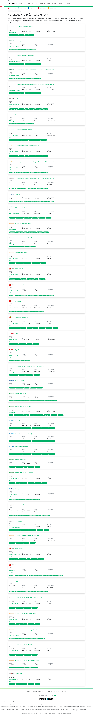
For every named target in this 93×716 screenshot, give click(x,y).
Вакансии (56, 691)
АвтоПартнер (19, 548)
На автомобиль (19, 521)
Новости (60, 3)
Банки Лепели (17, 11)
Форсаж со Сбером (20, 459)
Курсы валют (22, 3)
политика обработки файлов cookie (47, 713)
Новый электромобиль (21, 252)
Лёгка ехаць (18, 115)
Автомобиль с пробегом (22, 446)
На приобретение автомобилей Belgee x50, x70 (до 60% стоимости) (34, 70)
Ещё (73, 3)
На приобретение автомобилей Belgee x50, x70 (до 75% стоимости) (34, 84)
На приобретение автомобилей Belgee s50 (27, 55)
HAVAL (17, 98)
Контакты (63, 691)
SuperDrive (18, 350)
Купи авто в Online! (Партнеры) (24, 406)
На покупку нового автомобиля (24, 644)
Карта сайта (48, 691)
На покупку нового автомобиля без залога (27, 660)
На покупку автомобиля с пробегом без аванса (28, 535)
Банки (48, 3)
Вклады (42, 3)
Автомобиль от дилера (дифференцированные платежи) (31, 434)
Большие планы (19, 380)
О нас (28, 691)
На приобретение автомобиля (23, 129)
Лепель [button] (10, 1)
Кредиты (30, 3)
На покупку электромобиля (23, 223)
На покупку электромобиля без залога (26, 238)
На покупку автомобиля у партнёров (25, 613)
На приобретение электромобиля (24, 41)
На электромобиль (20, 505)
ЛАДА (16, 581)
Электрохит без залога (21, 317)
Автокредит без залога (21, 489)
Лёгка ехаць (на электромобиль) (24, 26)
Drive (16, 333)
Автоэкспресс (19, 268)
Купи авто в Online (20, 393)
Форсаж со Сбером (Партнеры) (24, 472)
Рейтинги (68, 3)
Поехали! (17, 194)
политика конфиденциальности (29, 713)
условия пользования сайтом (64, 713)
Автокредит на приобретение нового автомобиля (29, 366)
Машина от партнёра (21, 207)
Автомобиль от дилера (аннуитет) (24, 421)
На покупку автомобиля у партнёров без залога (28, 630)
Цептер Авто (18, 673)
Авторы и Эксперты (37, 691)
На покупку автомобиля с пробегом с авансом (28, 597)
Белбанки (12, 3)
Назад (10, 11)
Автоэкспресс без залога (22, 285)
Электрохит (18, 301)
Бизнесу (54, 3)
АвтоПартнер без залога (22, 565)
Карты (36, 3)
